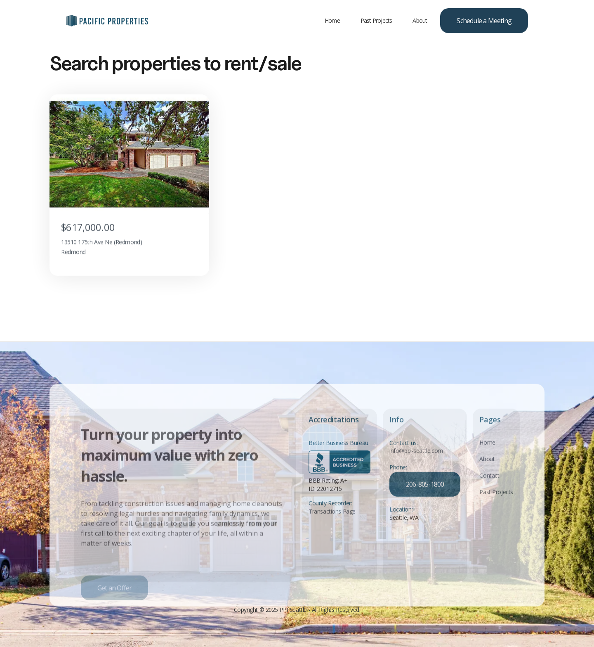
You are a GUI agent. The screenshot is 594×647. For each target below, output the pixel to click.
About (419, 20)
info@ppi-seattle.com (416, 456)
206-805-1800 (425, 489)
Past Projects (376, 20)
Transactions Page (332, 517)
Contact (489, 480)
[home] (107, 20)
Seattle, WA (403, 522)
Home (332, 20)
